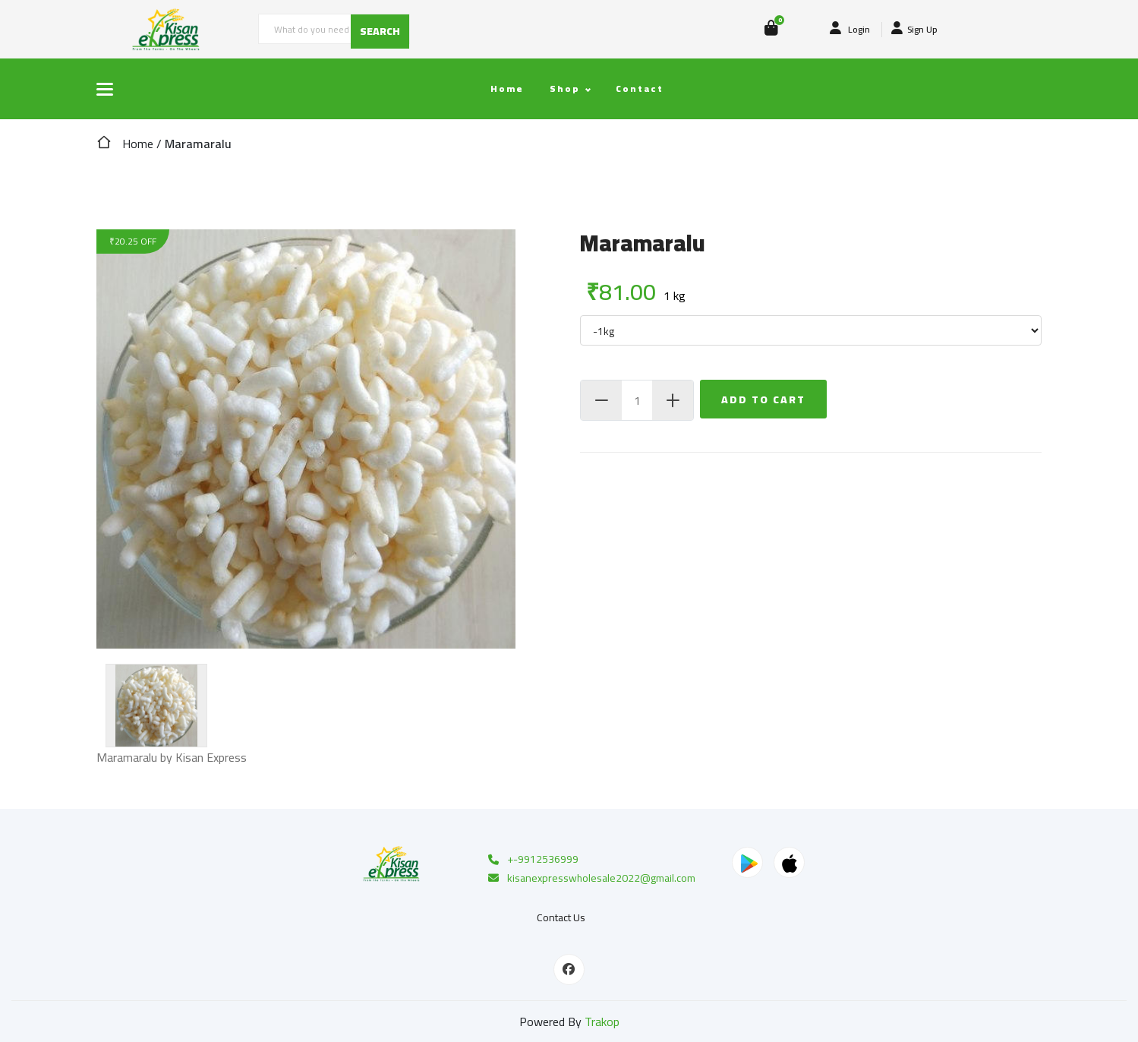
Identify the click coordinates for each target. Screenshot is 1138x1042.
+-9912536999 (532, 860)
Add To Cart (763, 399)
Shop (565, 88)
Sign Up (914, 28)
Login (850, 28)
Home (507, 88)
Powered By (569, 1021)
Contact (640, 88)
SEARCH (380, 31)
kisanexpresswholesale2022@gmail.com (590, 879)
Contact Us (561, 917)
